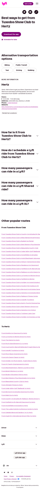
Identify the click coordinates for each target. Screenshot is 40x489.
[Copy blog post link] (36, 12)
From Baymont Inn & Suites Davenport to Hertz (17, 392)
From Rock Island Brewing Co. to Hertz (14, 344)
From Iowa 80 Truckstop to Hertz (12, 350)
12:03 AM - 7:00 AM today (11, 99)
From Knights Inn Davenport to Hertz (14, 333)
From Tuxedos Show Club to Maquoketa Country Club (19, 248)
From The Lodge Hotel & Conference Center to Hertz (19, 409)
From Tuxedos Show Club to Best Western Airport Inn (19, 307)
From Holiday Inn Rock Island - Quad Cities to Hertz (19, 361)
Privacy (12, 476)
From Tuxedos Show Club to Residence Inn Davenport (20, 265)
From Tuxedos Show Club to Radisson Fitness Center (19, 296)
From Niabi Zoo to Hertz (9, 395)
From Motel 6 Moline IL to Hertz (12, 371)
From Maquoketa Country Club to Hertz (14, 381)
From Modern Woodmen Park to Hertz (14, 375)
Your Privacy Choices (11, 479)
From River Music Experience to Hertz (14, 354)
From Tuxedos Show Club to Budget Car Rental (17, 241)
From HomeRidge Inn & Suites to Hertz (14, 406)
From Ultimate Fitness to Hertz (12, 385)
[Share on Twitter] (24, 12)
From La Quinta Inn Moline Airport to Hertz (16, 337)
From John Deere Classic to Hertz (12, 357)
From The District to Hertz (10, 340)
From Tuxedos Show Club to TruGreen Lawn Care (18, 313)
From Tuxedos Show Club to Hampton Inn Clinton (18, 310)
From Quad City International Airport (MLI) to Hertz (18, 416)
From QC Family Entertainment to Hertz (15, 364)
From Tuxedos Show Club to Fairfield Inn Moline (17, 279)
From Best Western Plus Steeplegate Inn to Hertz (18, 378)
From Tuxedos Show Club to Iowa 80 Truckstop (17, 300)
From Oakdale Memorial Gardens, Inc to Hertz (17, 412)
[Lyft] (4, 4)
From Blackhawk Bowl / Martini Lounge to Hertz (17, 368)
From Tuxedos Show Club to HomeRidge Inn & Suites (19, 255)
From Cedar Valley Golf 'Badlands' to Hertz (15, 388)
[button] (37, 3)
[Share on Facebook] (30, 12)
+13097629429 (12, 103)
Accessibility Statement (23, 476)
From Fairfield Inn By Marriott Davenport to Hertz (18, 402)
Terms (5, 476)
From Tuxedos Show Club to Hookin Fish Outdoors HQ (20, 286)
